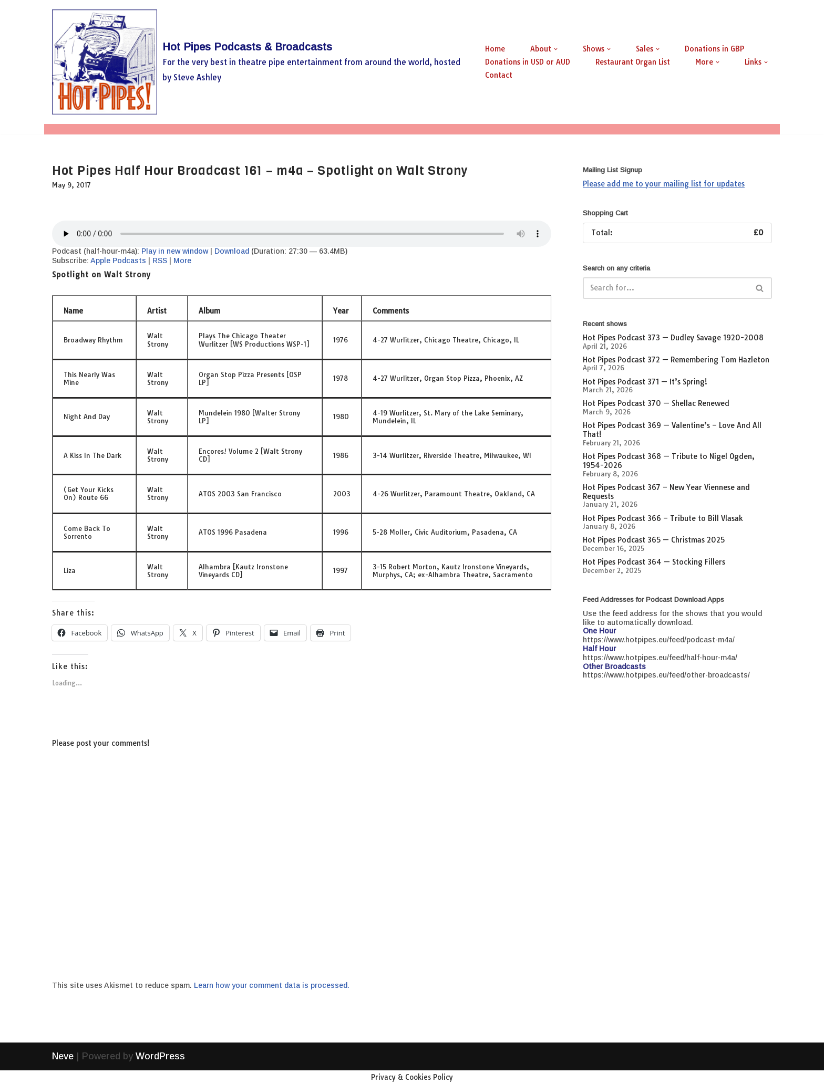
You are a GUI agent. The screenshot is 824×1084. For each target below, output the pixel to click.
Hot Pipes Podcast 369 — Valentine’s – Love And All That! (672, 430)
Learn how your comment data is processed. (271, 985)
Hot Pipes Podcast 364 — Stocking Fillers (654, 562)
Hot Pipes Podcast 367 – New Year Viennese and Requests (666, 492)
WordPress (160, 1070)
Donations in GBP (714, 49)
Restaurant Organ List (632, 62)
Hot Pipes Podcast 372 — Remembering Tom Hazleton (676, 359)
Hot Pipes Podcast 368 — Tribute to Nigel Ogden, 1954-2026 (669, 461)
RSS (159, 260)
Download (231, 251)
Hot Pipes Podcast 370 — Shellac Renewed (656, 403)
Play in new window (174, 251)
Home (495, 49)
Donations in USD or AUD (527, 62)
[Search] (665, 288)
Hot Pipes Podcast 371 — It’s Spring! (645, 382)
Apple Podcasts (118, 260)
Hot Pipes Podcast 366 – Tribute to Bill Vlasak (663, 518)
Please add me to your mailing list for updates (664, 184)
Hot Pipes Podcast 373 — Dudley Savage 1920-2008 (673, 337)
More (182, 260)
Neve (63, 1070)
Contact (498, 75)
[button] (556, 49)
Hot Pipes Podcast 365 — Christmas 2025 (654, 540)
